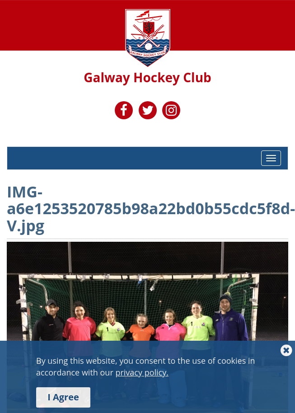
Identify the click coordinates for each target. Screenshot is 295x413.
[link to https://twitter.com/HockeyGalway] (148, 112)
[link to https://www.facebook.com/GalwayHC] (124, 112)
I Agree (63, 397)
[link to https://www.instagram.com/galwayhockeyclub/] (171, 112)
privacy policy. (142, 372)
